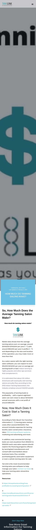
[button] (32, 4)
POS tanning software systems (18, 432)
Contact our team (24, 469)
